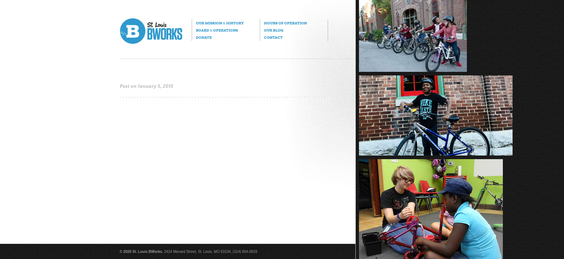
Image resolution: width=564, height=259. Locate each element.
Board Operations (217, 30)
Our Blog (273, 30)
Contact (273, 37)
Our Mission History (220, 23)
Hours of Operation (285, 23)
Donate (204, 37)
